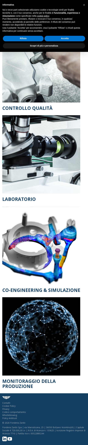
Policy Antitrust (9, 418)
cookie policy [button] (43, 16)
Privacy (5, 409)
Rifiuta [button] (23, 38)
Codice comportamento (14, 412)
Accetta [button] (65, 38)
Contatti (6, 402)
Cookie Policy (9, 405)
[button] (84, 4)
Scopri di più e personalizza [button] (44, 46)
